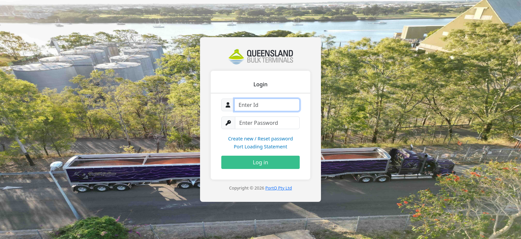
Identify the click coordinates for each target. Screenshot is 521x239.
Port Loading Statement (260, 146)
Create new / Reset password (260, 138)
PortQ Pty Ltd (278, 188)
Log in (260, 162)
